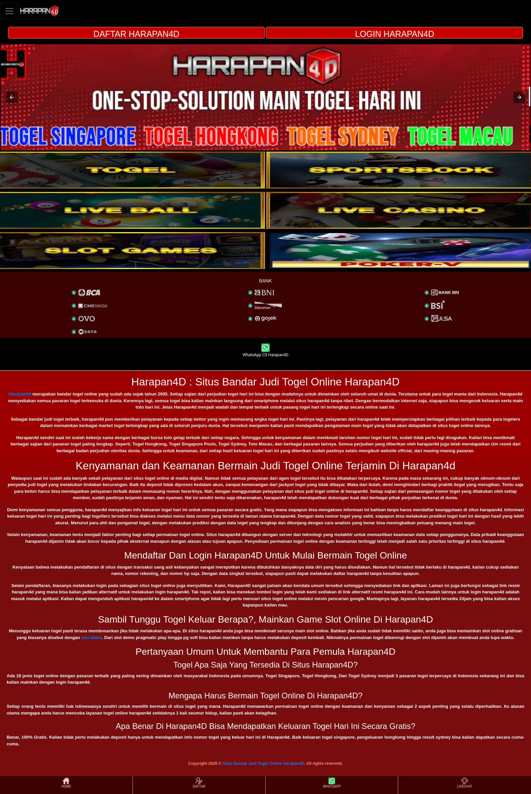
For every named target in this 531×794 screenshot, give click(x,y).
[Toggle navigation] (9, 11)
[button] (11, 97)
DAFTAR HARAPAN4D (136, 34)
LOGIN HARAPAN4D (394, 34)
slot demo (91, 637)
